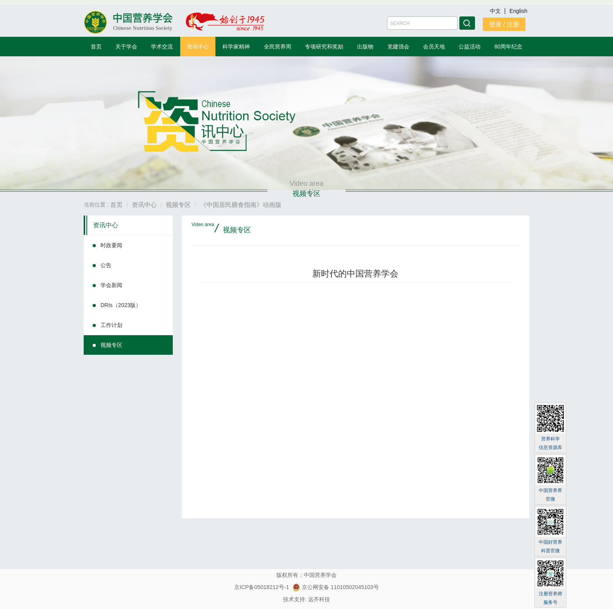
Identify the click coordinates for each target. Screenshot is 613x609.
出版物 (365, 46)
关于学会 (126, 46)
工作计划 (111, 325)
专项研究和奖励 (324, 46)
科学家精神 (236, 46)
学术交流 (162, 46)
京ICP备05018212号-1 (261, 587)
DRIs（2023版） (120, 305)
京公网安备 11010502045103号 (335, 587)
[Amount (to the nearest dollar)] (422, 23)
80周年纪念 (509, 46)
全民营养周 (277, 46)
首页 (96, 46)
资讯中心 (198, 46)
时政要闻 (111, 245)
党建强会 (398, 46)
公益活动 (469, 46)
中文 (496, 11)
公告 (105, 265)
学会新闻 (111, 285)
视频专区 (111, 345)
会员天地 (434, 46)
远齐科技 (319, 599)
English (518, 11)
